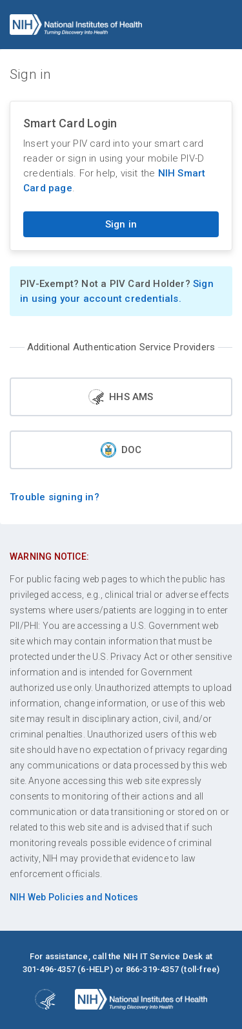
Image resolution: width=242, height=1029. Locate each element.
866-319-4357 (152, 969)
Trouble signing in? (54, 497)
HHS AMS (120, 397)
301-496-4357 (49, 969)
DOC (121, 450)
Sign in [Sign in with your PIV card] (121, 224)
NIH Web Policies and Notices (74, 897)
